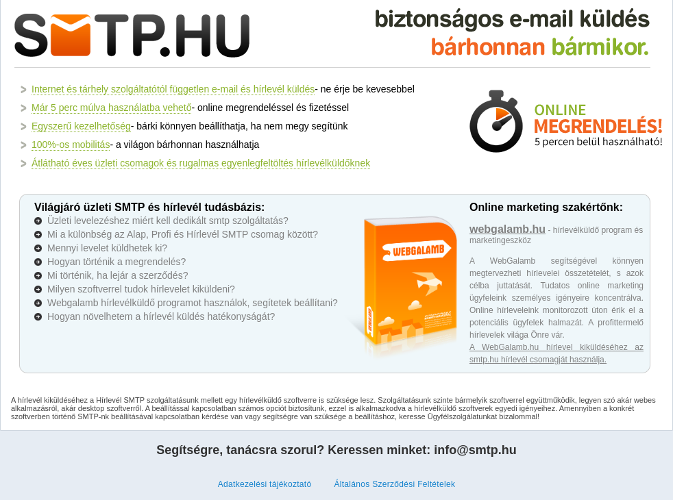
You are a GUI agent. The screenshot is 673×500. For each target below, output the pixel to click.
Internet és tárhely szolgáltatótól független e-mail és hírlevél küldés (173, 89)
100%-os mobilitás (71, 144)
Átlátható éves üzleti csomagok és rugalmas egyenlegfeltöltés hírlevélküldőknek (201, 163)
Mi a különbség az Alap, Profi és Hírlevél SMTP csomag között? (182, 234)
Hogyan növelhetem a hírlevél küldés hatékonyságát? (161, 316)
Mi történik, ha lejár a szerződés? (117, 275)
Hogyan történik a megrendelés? (116, 261)
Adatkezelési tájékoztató (265, 484)
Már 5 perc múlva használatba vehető (111, 107)
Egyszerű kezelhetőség (81, 126)
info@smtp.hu (475, 450)
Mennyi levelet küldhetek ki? (107, 247)
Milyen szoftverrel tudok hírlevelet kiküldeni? (141, 289)
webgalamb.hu (507, 229)
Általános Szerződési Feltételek (394, 484)
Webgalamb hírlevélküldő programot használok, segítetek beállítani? (192, 302)
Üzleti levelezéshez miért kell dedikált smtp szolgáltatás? (168, 220)
